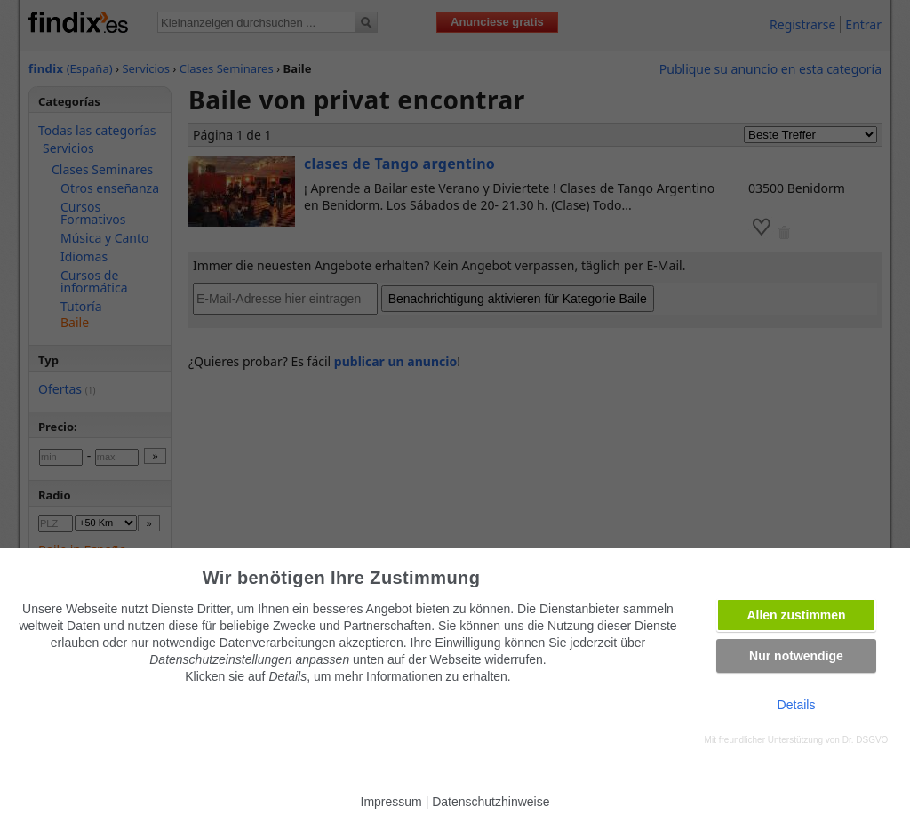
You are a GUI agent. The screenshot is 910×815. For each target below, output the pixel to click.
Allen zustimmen (795, 615)
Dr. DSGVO (865, 740)
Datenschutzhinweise (490, 802)
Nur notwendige (796, 656)
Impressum (391, 802)
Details (797, 705)
